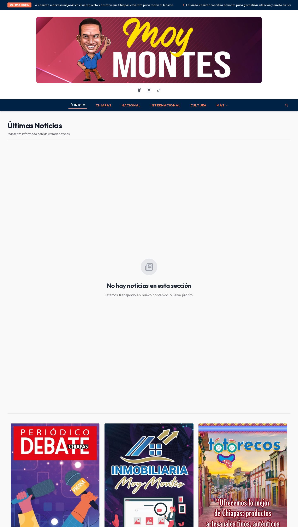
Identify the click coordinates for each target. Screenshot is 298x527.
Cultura (198, 105)
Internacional (165, 105)
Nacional (131, 105)
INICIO (78, 105)
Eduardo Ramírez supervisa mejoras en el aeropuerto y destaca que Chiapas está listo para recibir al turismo (102, 5)
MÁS (222, 105)
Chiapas (104, 105)
